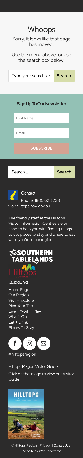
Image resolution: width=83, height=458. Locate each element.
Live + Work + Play (24, 311)
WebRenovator (50, 451)
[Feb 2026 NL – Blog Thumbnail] (15, 348)
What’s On (17, 316)
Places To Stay (21, 327)
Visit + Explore (21, 300)
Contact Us (62, 445)
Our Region (18, 294)
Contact (28, 193)
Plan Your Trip (20, 305)
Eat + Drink (18, 322)
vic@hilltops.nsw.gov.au (29, 205)
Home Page (18, 289)
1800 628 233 (47, 200)
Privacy (45, 445)
